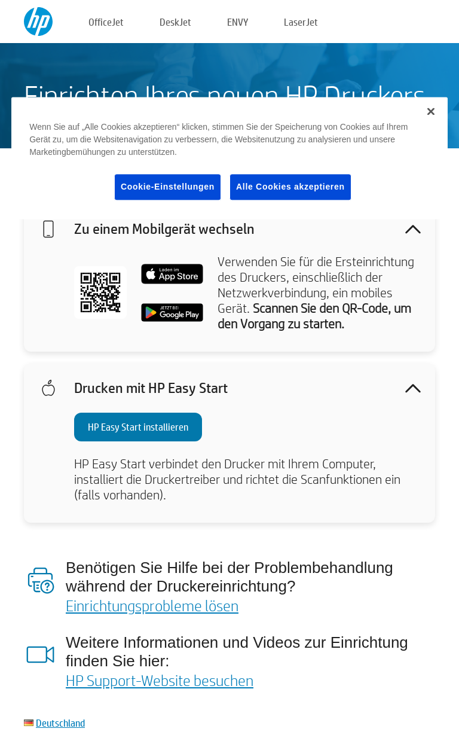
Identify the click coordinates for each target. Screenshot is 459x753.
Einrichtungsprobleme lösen (152, 605)
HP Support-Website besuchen (159, 680)
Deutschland (60, 723)
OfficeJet (106, 22)
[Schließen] (431, 111)
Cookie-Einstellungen (168, 186)
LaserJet (301, 22)
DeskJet (175, 22)
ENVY (237, 22)
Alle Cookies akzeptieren (290, 186)
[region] (229, 158)
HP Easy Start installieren (138, 427)
